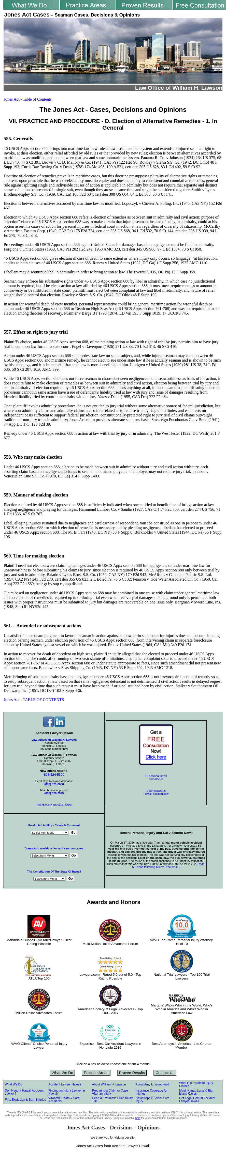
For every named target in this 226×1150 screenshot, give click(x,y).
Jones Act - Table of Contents (28, 99)
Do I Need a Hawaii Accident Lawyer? (24, 1092)
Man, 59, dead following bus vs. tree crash (168, 865)
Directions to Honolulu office (54, 804)
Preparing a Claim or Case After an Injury (110, 1092)
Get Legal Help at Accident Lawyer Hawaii (197, 1099)
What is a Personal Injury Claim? (196, 1084)
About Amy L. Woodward (152, 1084)
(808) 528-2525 (54, 793)
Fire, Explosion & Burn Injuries (25, 1099)
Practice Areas (96, 1072)
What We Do (62, 1072)
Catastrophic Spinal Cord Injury (153, 1099)
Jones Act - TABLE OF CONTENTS (34, 699)
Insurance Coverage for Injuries (151, 1092)
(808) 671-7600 (54, 784)
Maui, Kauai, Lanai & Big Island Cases (196, 1092)
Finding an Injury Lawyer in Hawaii (66, 1092)
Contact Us (165, 1072)
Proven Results (132, 1072)
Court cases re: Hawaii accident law (156, 792)
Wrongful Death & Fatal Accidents (64, 1099)
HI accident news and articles (156, 777)
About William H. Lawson (109, 1084)
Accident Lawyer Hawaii (64, 1084)
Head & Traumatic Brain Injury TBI (112, 1099)
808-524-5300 (54, 774)
